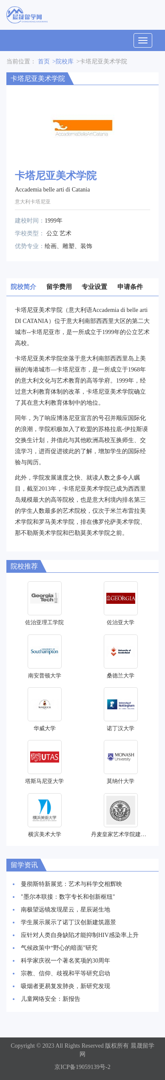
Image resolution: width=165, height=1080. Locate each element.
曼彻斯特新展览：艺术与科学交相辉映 (71, 884)
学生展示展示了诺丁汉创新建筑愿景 (68, 922)
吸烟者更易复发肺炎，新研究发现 (65, 986)
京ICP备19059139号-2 (82, 1067)
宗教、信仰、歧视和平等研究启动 (65, 973)
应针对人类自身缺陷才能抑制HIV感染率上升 (80, 935)
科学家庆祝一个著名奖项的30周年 (65, 960)
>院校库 (63, 61)
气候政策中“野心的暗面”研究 (59, 948)
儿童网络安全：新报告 (50, 999)
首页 (44, 61)
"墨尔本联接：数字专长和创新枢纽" (68, 897)
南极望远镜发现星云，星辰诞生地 (65, 909)
